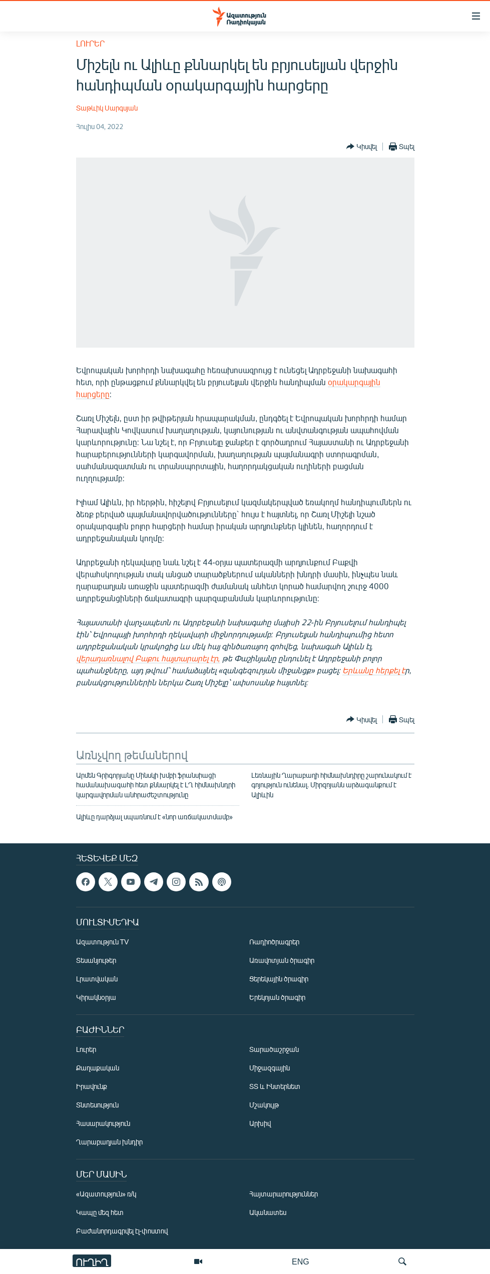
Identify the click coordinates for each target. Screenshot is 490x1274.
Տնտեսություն (97, 1105)
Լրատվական (97, 979)
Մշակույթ (264, 1105)
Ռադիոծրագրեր (274, 942)
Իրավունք (91, 1086)
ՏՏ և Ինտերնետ (274, 1086)
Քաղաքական (97, 1068)
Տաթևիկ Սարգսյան (107, 108)
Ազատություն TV (102, 942)
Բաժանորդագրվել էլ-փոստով (122, 1231)
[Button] (361, 147)
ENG (300, 1261)
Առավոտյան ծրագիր (281, 960)
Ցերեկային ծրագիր (278, 979)
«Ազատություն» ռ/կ (106, 1194)
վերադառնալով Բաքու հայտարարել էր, (148, 658)
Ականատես (267, 1212)
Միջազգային (269, 1068)
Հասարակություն (103, 1123)
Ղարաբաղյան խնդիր (109, 1142)
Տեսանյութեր (96, 960)
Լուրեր (90, 43)
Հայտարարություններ (283, 1194)
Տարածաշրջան (274, 1049)
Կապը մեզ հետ (100, 1212)
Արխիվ (260, 1123)
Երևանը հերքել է (373, 670)
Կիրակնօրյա (96, 997)
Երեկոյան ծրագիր (277, 997)
